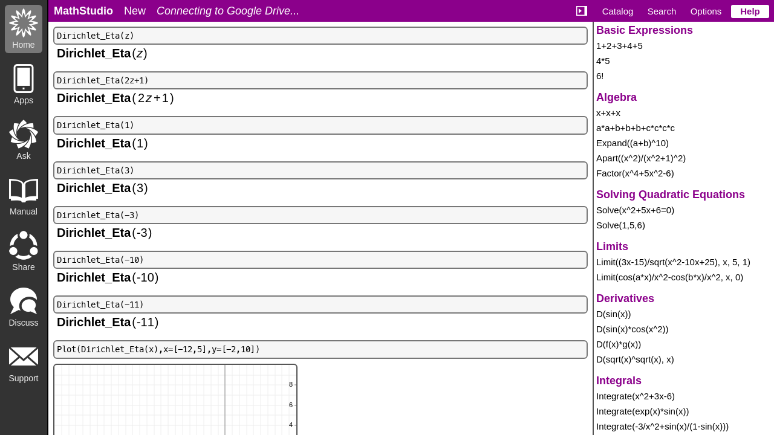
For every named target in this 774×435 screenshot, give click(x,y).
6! (600, 76)
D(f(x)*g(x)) (618, 344)
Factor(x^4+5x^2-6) (635, 173)
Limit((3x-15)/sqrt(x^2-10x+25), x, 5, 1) (673, 262)
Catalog (618, 11)
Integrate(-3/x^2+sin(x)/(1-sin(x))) (662, 426)
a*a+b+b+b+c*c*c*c (635, 128)
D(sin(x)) (613, 314)
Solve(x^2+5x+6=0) (635, 210)
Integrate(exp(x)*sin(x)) (642, 411)
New (135, 11)
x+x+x (608, 113)
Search (662, 11)
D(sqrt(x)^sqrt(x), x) (635, 359)
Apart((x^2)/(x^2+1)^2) (641, 158)
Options (706, 11)
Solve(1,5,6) (620, 225)
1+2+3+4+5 (619, 45)
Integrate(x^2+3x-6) (635, 396)
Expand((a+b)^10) (632, 143)
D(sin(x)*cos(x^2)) (632, 329)
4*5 (603, 61)
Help (750, 11)
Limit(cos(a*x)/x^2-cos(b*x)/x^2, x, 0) (669, 277)
